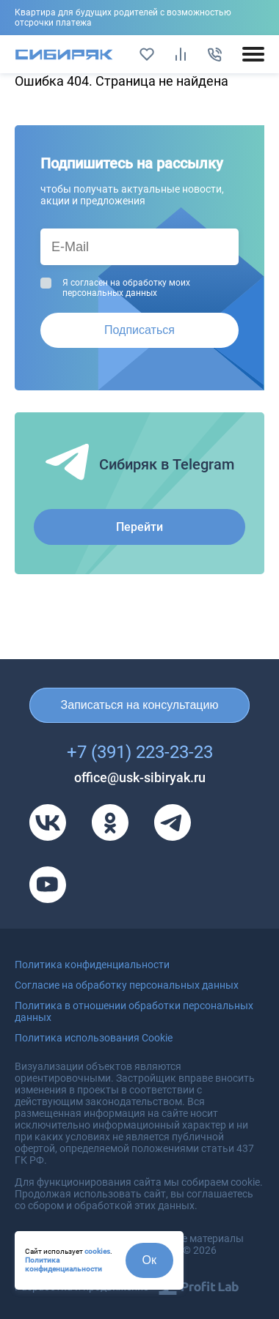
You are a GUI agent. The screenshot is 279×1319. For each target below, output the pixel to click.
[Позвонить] (214, 54)
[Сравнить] (180, 54)
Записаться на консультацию (140, 705)
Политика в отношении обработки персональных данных (134, 1011)
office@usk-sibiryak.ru (140, 777)
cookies (97, 1251)
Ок (149, 1260)
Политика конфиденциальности (63, 1264)
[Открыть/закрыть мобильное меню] (253, 54)
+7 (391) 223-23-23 (140, 752)
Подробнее (139, 17)
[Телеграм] (172, 822)
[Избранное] (147, 54)
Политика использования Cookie (94, 1038)
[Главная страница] (64, 54)
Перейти (139, 527)
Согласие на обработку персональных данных (127, 985)
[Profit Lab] (199, 1286)
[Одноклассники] (110, 822)
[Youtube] (47, 884)
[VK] (47, 822)
